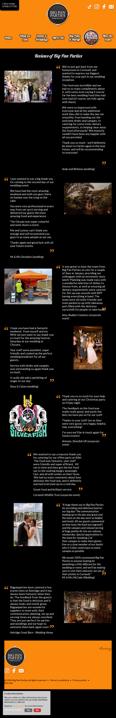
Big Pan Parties (20, 680)
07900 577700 (9, 6)
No (37, 710)
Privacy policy (80, 680)
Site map (8, 682)
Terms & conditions (59, 680)
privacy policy (19, 706)
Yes (28, 710)
